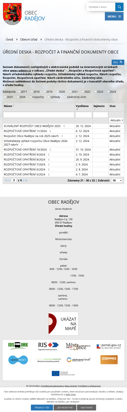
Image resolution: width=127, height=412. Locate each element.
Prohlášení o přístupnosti (89, 386)
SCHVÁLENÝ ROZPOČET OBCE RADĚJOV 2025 (35, 126)
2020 (62, 91)
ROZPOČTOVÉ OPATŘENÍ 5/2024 (27, 174)
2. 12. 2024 (82, 136)
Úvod (9, 39)
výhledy (55, 97)
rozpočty (38, 97)
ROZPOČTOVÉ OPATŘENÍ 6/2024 (27, 169)
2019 (49, 91)
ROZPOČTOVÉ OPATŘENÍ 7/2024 (27, 164)
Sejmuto (99, 106)
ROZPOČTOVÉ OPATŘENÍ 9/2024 (27, 154)
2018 (36, 91)
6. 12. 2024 (82, 131)
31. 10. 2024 (83, 149)
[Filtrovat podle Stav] (116, 120)
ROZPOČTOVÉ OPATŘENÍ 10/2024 (28, 149)
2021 (75, 91)
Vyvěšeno (82, 106)
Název (8, 106)
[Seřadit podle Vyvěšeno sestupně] (77, 109)
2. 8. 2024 (82, 169)
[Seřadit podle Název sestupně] (14, 106)
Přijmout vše (42, 407)
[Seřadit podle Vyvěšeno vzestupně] (77, 108)
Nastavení (86, 407)
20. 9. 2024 (82, 159)
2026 (22, 97)
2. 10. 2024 (82, 154)
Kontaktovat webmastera (52, 386)
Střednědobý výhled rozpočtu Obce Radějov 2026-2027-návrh (36, 142)
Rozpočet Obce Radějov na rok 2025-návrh (34, 136)
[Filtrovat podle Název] (38, 115)
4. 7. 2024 (82, 174)
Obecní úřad (28, 39)
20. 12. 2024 (83, 126)
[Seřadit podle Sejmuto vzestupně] (95, 108)
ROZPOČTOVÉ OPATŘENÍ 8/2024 (27, 159)
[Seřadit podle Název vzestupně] (14, 104)
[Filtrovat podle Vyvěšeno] (83, 115)
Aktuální (115, 126)
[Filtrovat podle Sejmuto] (100, 115)
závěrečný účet (76, 97)
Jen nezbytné (65, 407)
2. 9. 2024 (82, 164)
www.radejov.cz (20, 70)
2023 (100, 91)
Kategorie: (9, 91)
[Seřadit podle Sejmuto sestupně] (95, 109)
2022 (87, 91)
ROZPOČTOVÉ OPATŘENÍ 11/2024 (28, 131)
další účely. (71, 394)
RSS (118, 62)
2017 (24, 91)
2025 (10, 97)
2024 (113, 91)
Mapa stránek (71, 386)
